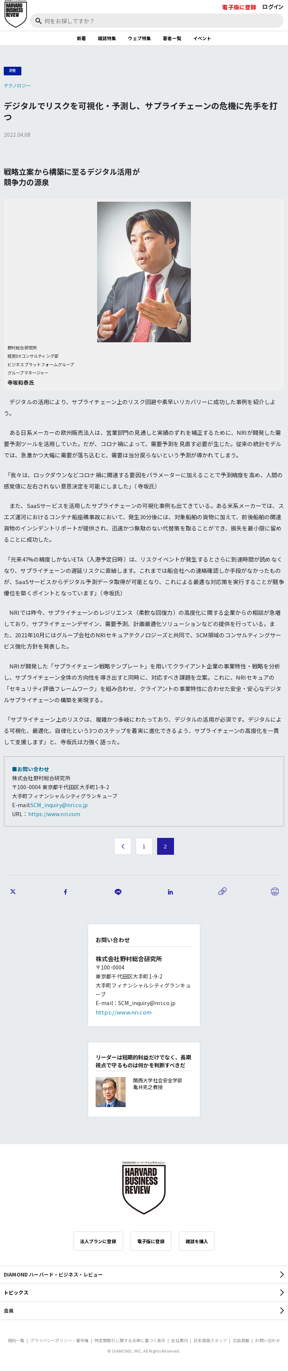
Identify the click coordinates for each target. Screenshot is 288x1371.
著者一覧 (172, 38)
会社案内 (179, 1340)
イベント (202, 38)
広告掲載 (241, 1340)
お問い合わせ (267, 1340)
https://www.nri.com (54, 814)
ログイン (273, 6)
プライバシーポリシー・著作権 (59, 1340)
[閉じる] (273, 31)
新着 (81, 38)
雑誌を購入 (197, 1241)
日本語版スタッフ (210, 1340)
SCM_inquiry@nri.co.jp (59, 805)
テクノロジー (17, 85)
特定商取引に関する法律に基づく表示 (130, 1340)
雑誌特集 (107, 38)
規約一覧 (16, 1340)
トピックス (16, 1292)
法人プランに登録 (98, 1241)
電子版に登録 (239, 7)
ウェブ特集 (139, 38)
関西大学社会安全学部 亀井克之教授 (158, 1084)
